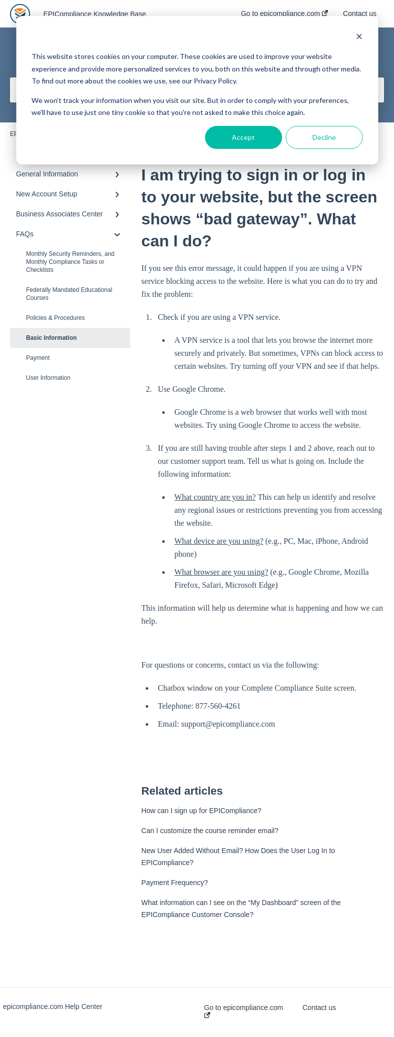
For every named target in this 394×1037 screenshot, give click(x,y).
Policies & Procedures (55, 317)
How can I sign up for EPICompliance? (201, 811)
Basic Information (51, 337)
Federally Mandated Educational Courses (69, 293)
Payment (38, 357)
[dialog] (197, 90)
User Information (48, 377)
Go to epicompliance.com (243, 1011)
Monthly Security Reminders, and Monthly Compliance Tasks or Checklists (70, 261)
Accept (243, 137)
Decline (324, 137)
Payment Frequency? (174, 883)
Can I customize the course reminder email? (209, 831)
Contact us (319, 1008)
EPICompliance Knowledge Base (94, 14)
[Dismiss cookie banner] (358, 37)
